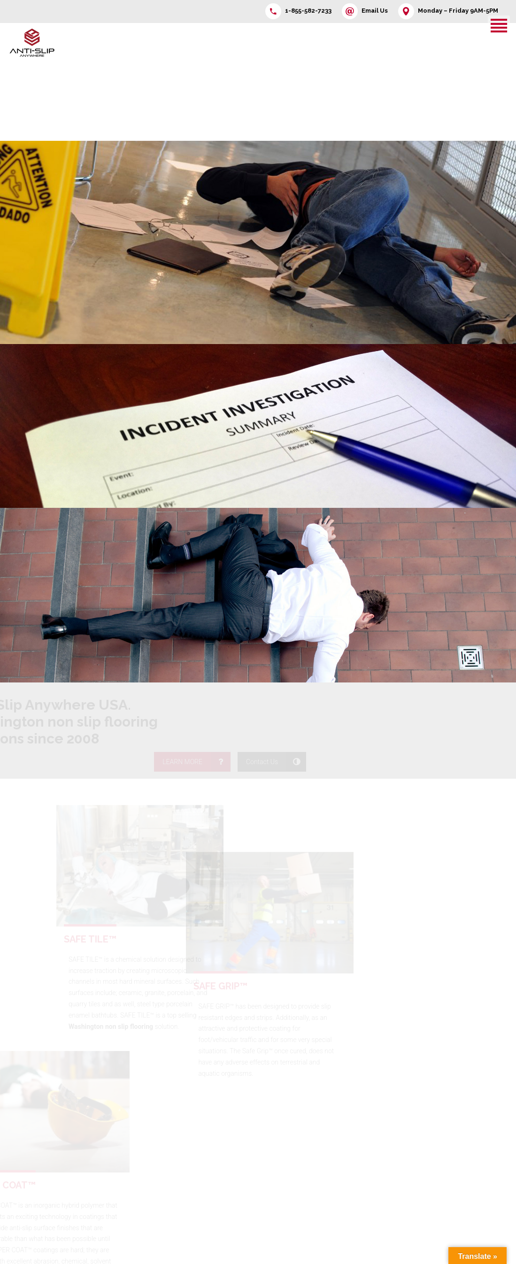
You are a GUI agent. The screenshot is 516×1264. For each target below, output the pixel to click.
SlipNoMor (411, 1170)
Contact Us (209, 1119)
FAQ (199, 1147)
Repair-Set (466, 1170)
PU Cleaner (412, 1199)
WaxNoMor (412, 1155)
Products (151, 1133)
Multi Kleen (468, 1126)
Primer (406, 1213)
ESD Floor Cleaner (477, 1199)
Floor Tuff (410, 1126)
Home (147, 1119)
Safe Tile (408, 1141)
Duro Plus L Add (419, 1184)
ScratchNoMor (472, 1213)
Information (210, 1133)
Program (151, 1147)
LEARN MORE (430, 699)
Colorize (463, 1184)
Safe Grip (465, 1141)
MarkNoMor (469, 1155)
